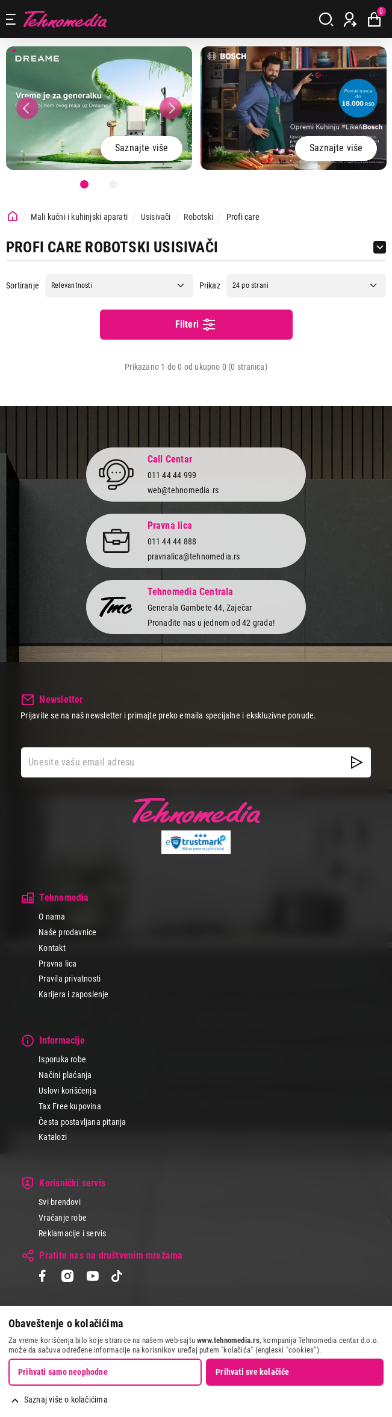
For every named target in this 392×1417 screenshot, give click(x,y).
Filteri (196, 325)
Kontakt (52, 948)
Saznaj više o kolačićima (66, 1399)
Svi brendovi (60, 1202)
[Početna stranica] (12, 216)
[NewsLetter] (356, 762)
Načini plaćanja (65, 1075)
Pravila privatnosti (70, 978)
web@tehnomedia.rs (183, 490)
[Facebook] (42, 1277)
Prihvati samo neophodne (63, 1372)
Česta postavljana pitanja (82, 1122)
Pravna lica (57, 963)
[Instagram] (67, 1277)
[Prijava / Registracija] (350, 19)
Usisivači (156, 217)
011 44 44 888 (172, 541)
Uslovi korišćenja (67, 1090)
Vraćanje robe (63, 1217)
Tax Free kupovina (70, 1106)
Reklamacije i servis (72, 1233)
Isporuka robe (62, 1059)
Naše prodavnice (67, 932)
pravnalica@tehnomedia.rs (194, 556)
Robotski (198, 217)
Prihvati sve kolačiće (252, 1372)
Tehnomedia (65, 19)
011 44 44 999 (172, 475)
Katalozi (53, 1137)
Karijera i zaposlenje (73, 994)
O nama (52, 916)
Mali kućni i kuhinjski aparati (79, 217)
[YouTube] (92, 1277)
